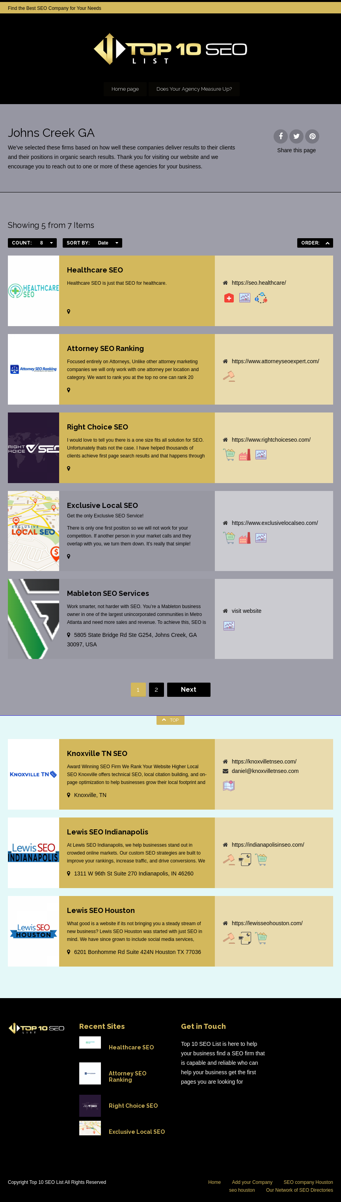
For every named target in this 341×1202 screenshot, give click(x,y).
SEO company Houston (308, 1182)
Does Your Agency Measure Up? (194, 89)
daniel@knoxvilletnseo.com (265, 771)
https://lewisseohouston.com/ (267, 923)
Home (214, 1182)
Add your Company (252, 1182)
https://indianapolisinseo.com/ (268, 845)
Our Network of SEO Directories (299, 1190)
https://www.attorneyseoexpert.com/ (275, 361)
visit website (246, 611)
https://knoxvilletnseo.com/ (264, 761)
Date (103, 243)
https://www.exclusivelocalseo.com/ (275, 523)
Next (188, 689)
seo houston (242, 1190)
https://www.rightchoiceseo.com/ (271, 440)
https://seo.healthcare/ (259, 283)
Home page (125, 89)
